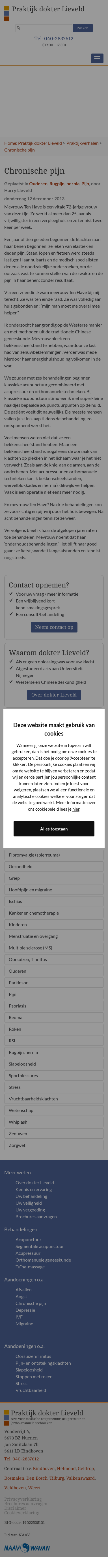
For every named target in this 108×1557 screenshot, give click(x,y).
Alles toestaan (54, 828)
